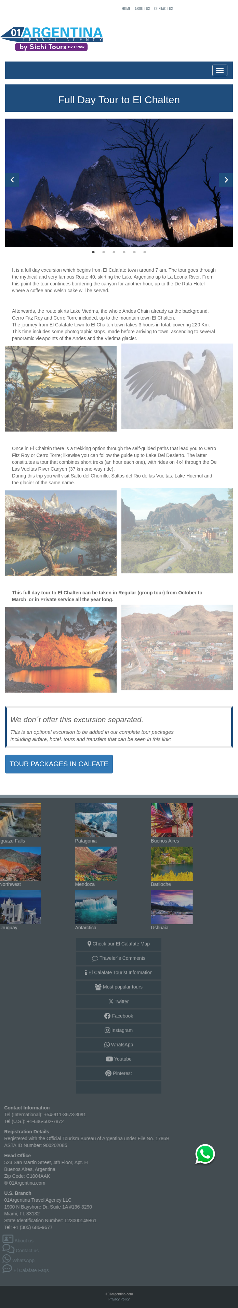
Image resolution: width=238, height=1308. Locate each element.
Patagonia (94, 820)
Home (126, 8)
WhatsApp (118, 1043)
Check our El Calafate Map (119, 942)
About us (142, 8)
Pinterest (118, 1071)
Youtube (119, 1057)
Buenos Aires (169, 820)
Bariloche (169, 864)
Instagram (119, 1028)
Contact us (163, 8)
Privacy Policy (119, 1299)
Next (226, 180)
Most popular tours (119, 985)
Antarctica (94, 907)
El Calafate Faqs (27, 1270)
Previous (12, 180)
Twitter (119, 999)
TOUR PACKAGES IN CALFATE (59, 764)
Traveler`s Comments (119, 956)
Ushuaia (169, 907)
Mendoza (94, 864)
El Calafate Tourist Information (119, 970)
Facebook (118, 1014)
